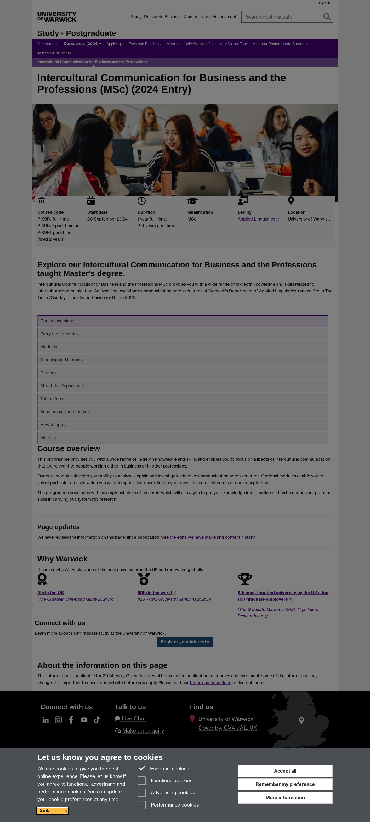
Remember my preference (285, 784)
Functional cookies (165, 781)
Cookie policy (52, 811)
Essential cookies (164, 768)
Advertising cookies (166, 793)
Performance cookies (168, 805)
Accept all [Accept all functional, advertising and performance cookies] (285, 771)
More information (285, 798)
